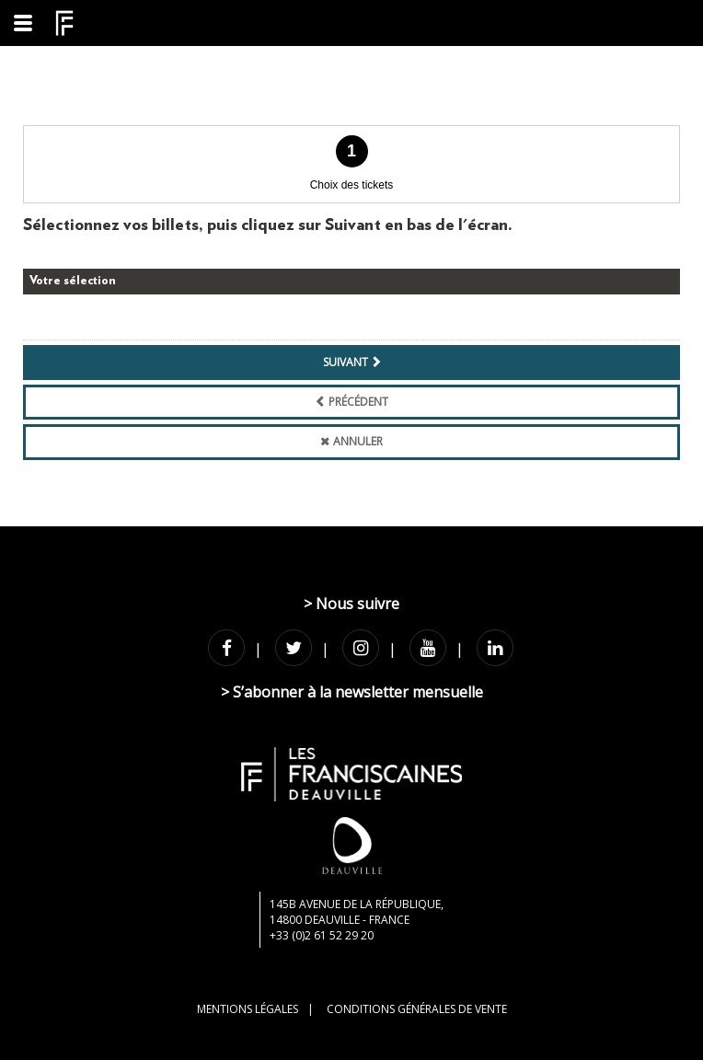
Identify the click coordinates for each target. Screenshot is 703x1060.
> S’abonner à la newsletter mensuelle (352, 692)
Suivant (345, 362)
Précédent (358, 401)
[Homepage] (64, 23)
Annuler (358, 441)
